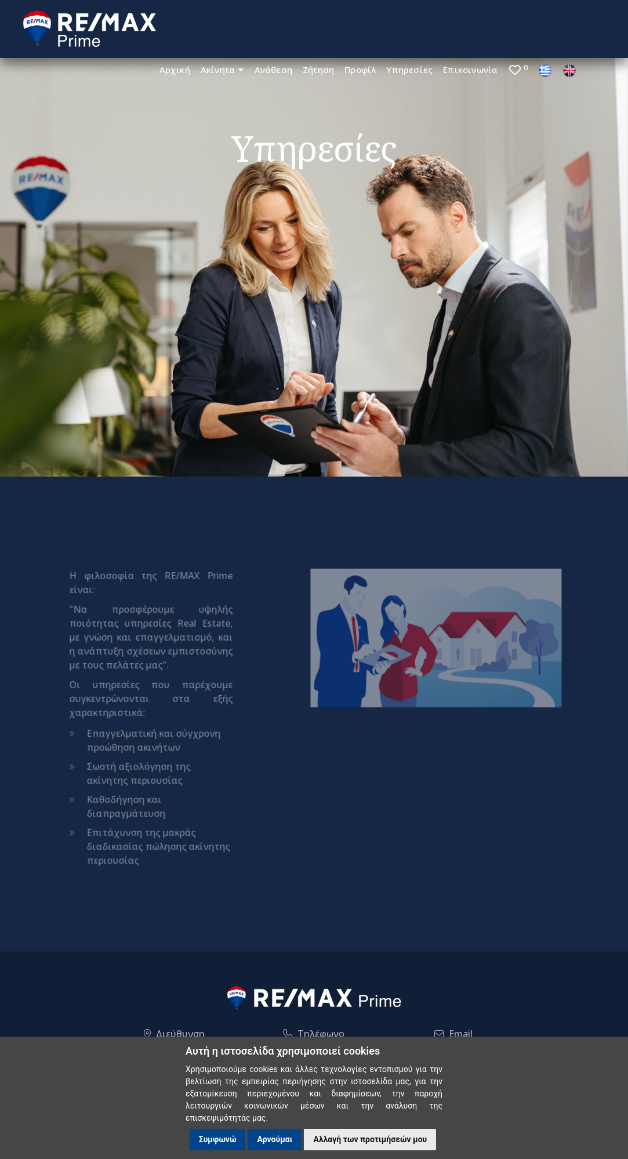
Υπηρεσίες (409, 69)
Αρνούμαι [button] (274, 1139)
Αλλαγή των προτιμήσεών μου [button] (370, 1139)
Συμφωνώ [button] (218, 1139)
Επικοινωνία (470, 69)
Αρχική (174, 69)
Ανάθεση (273, 69)
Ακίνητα (222, 69)
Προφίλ (360, 69)
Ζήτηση (318, 69)
